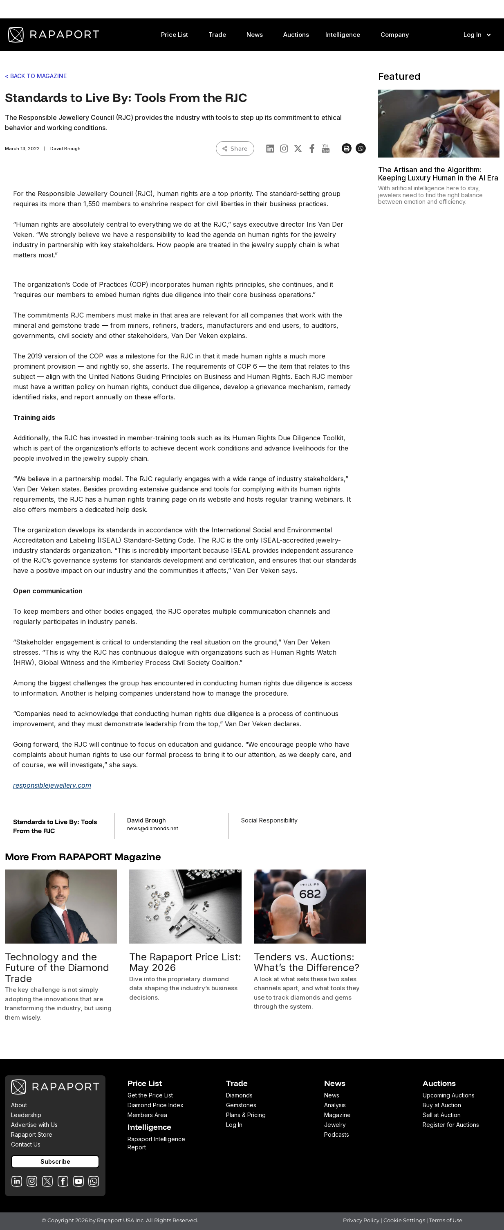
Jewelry (335, 1124)
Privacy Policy (361, 1220)
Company (397, 35)
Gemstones (241, 1105)
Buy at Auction (442, 1105)
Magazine (337, 1114)
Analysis (335, 1105)
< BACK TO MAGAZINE (36, 75)
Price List (176, 35)
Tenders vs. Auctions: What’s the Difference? (306, 962)
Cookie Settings (404, 1220)
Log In (478, 35)
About (19, 1105)
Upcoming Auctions (449, 1095)
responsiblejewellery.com (52, 785)
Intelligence (344, 35)
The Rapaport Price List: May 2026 (185, 962)
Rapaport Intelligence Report (156, 1143)
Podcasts (336, 1134)
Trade (219, 35)
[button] (347, 148)
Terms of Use (445, 1220)
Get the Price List (150, 1095)
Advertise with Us (34, 1124)
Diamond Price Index (156, 1105)
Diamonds (239, 1095)
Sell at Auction (442, 1114)
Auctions (296, 34)
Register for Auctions (451, 1124)
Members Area (147, 1114)
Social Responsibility (269, 820)
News (256, 35)
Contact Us (25, 1144)
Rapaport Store (31, 1134)
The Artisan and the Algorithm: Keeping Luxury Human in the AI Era (438, 174)
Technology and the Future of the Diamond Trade (57, 967)
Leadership (26, 1114)
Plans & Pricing (246, 1114)
